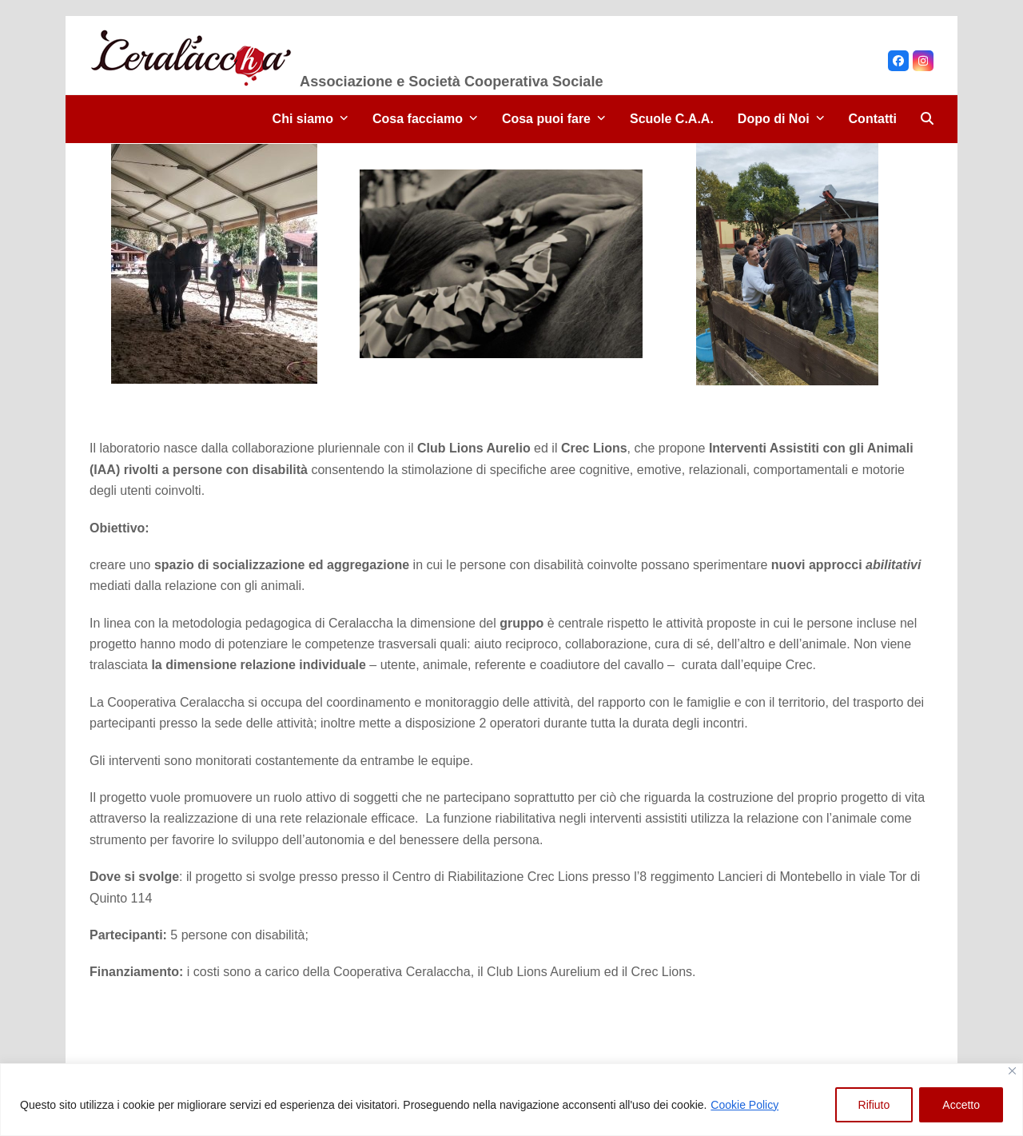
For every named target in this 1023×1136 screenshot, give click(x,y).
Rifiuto (874, 1104)
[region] (511, 1099)
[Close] (1012, 1070)
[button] (927, 119)
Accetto (961, 1104)
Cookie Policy (744, 1104)
